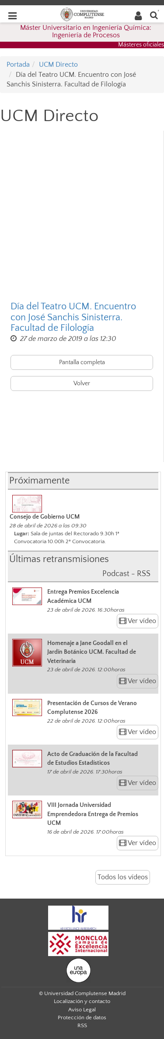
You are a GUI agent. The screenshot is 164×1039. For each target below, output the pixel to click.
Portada (18, 64)
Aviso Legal (82, 1010)
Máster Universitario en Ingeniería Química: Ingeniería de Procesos (85, 31)
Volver (81, 383)
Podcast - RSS (126, 574)
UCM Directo (58, 64)
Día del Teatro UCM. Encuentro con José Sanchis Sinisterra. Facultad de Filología (73, 317)
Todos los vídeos (123, 877)
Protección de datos (82, 1017)
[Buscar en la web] (154, 15)
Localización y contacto (82, 1001)
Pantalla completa (82, 362)
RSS (82, 1025)
